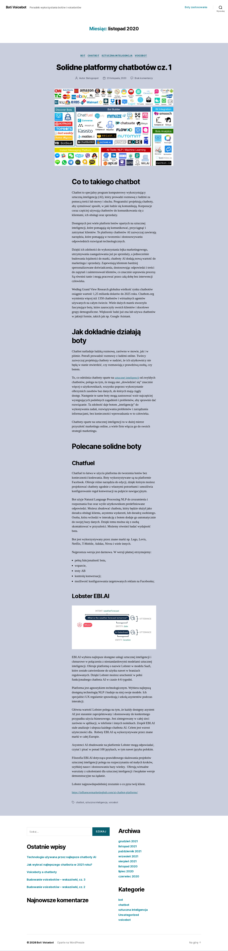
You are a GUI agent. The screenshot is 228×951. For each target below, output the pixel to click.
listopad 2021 (128, 846)
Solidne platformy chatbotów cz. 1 (114, 67)
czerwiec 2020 (129, 876)
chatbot (93, 56)
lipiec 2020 (126, 871)
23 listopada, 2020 (116, 78)
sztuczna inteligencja (117, 56)
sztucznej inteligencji (128, 378)
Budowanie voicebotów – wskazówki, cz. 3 (57, 880)
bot (81, 56)
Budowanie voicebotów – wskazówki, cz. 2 (57, 887)
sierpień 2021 (128, 861)
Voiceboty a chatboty (42, 872)
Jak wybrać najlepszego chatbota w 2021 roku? (61, 865)
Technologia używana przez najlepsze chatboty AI (63, 857)
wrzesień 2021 (129, 856)
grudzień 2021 (128, 841)
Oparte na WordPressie (70, 942)
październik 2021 (130, 851)
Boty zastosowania (196, 7)
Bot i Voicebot (17, 7)
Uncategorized (129, 915)
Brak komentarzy (144, 78)
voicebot (142, 56)
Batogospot (91, 78)
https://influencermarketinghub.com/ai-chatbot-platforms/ (107, 793)
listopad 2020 (128, 866)
